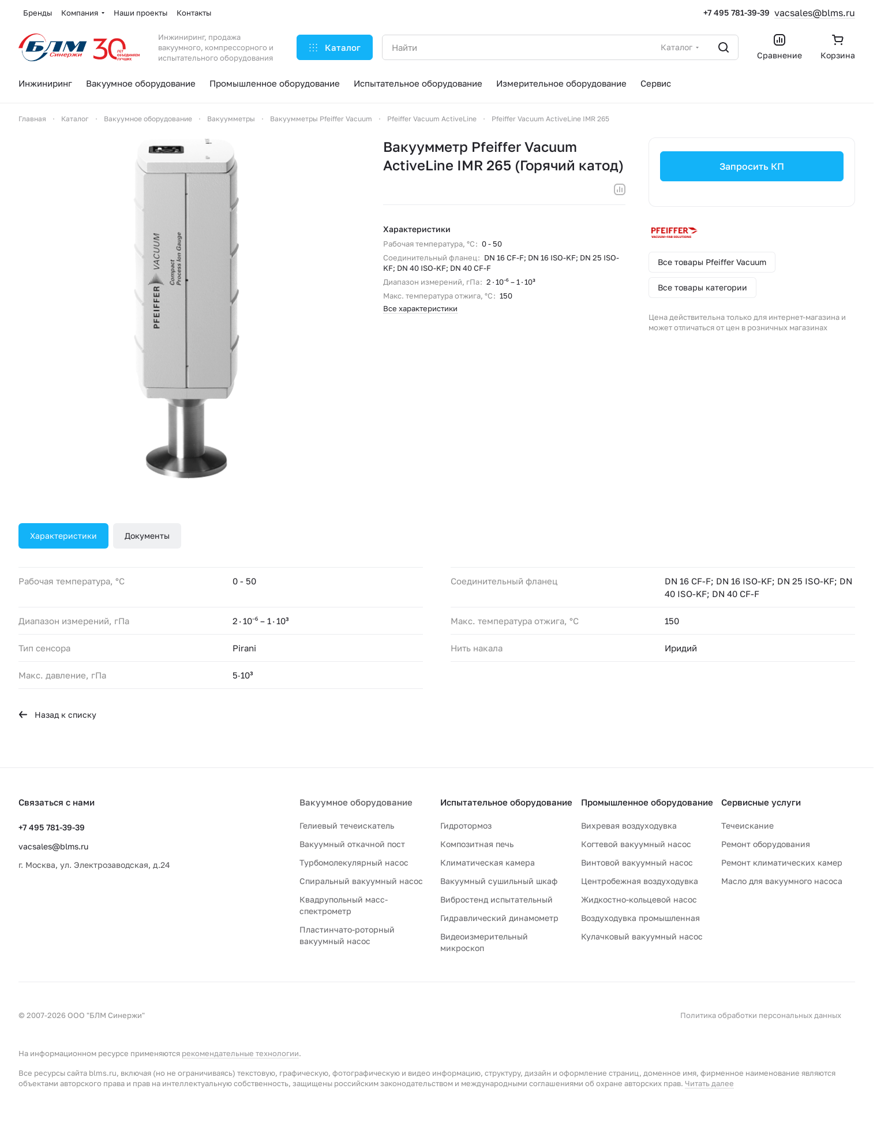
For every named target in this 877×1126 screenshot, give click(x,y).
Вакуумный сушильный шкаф (498, 881)
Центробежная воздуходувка (639, 881)
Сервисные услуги (761, 802)
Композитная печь (477, 844)
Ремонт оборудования (765, 844)
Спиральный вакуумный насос (361, 881)
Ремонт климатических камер (781, 862)
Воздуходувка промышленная (640, 918)
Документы (147, 535)
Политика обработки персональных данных (760, 1015)
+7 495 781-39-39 (736, 12)
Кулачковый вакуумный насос (642, 936)
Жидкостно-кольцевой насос (639, 899)
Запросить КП (751, 166)
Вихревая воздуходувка (629, 825)
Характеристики (63, 535)
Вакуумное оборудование (356, 802)
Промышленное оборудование (647, 802)
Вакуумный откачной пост (352, 844)
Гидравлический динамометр (499, 918)
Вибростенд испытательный (496, 899)
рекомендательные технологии (240, 1053)
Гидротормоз (466, 825)
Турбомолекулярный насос (353, 862)
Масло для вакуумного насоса (781, 881)
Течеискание (747, 825)
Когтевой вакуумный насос (636, 844)
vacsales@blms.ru (814, 12)
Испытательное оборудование (506, 802)
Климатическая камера (487, 862)
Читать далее (709, 1083)
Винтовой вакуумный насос (637, 862)
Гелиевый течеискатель (346, 825)
